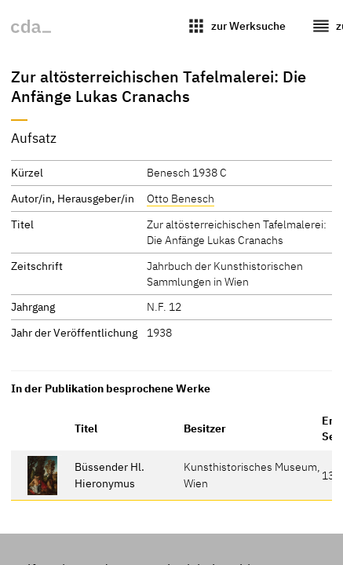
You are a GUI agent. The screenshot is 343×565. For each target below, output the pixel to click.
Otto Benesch (180, 198)
